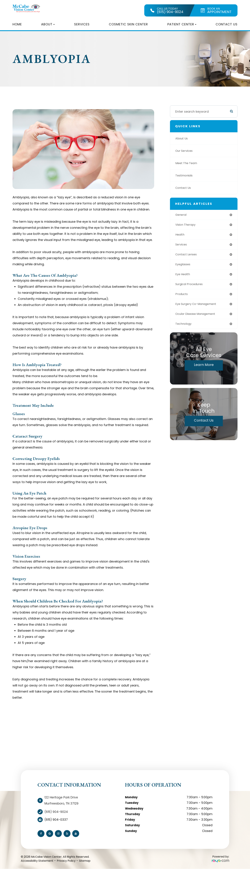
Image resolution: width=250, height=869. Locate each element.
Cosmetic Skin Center (128, 24)
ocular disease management (197, 317)
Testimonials (185, 175)
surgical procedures (190, 287)
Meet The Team (187, 163)
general (181, 215)
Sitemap (84, 861)
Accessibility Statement (37, 861)
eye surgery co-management (198, 307)
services (181, 246)
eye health (183, 276)
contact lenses (187, 256)
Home (17, 24)
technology (184, 328)
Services (82, 24)
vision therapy (186, 225)
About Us (182, 138)
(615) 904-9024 (56, 812)
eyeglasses (184, 266)
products (182, 297)
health (180, 235)
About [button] (48, 24)
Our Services (185, 151)
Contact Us (227, 24)
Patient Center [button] (181, 24)
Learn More (204, 368)
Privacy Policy (66, 861)
